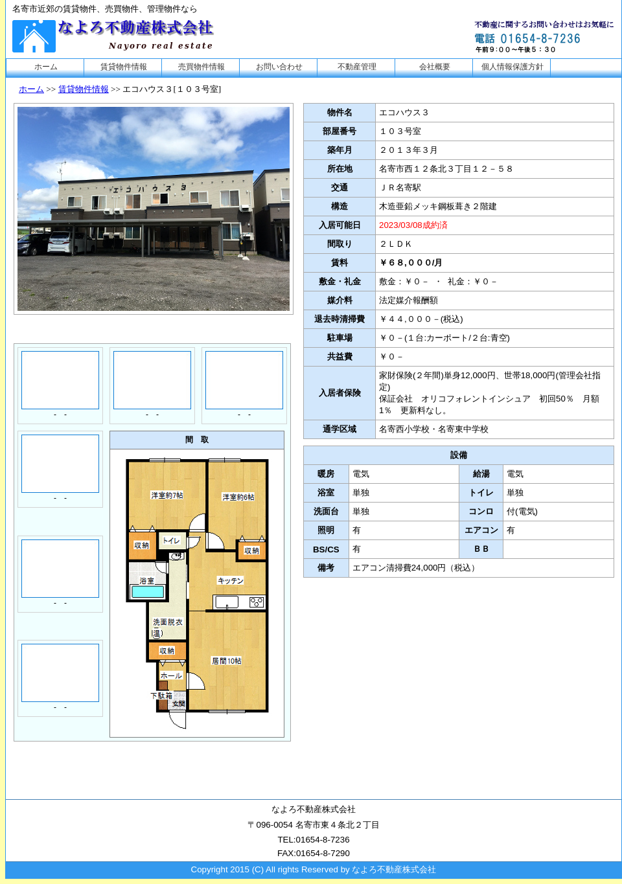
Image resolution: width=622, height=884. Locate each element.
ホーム (46, 66)
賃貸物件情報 (123, 66)
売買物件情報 (201, 66)
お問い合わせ (279, 66)
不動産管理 (357, 66)
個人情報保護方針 (512, 66)
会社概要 (434, 66)
